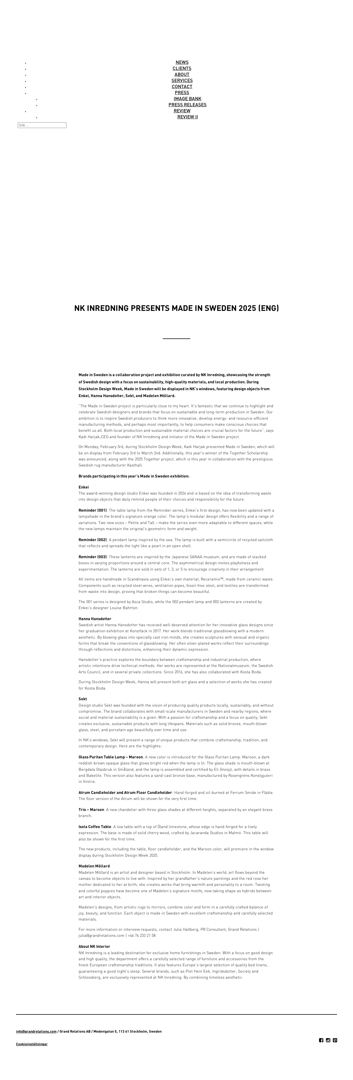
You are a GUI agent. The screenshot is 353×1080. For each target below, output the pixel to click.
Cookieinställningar (32, 1044)
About (182, 74)
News (182, 62)
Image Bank (187, 98)
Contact (182, 86)
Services (182, 80)
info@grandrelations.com (36, 1031)
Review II (187, 116)
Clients (182, 68)
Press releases (188, 104)
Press (182, 92)
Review (182, 110)
